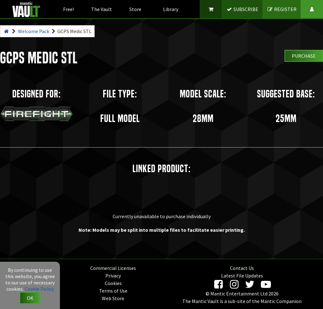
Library (170, 9)
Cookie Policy (39, 289)
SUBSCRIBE (242, 9)
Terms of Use (113, 291)
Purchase (304, 56)
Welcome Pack (33, 31)
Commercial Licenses (113, 268)
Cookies (113, 283)
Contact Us (242, 268)
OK (30, 298)
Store (135, 9)
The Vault (101, 9)
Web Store (113, 298)
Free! (68, 9)
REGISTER (282, 9)
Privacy (113, 275)
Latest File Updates (242, 275)
